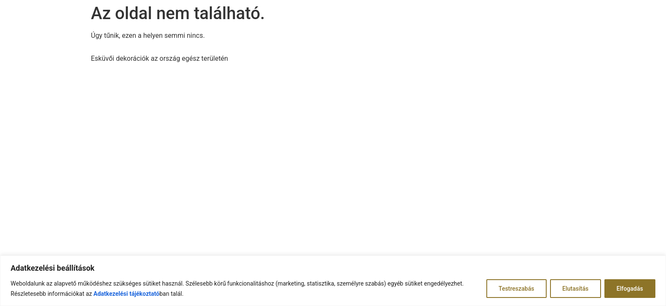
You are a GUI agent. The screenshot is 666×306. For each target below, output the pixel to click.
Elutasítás (575, 288)
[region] (333, 280)
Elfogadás (630, 288)
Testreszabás (516, 288)
